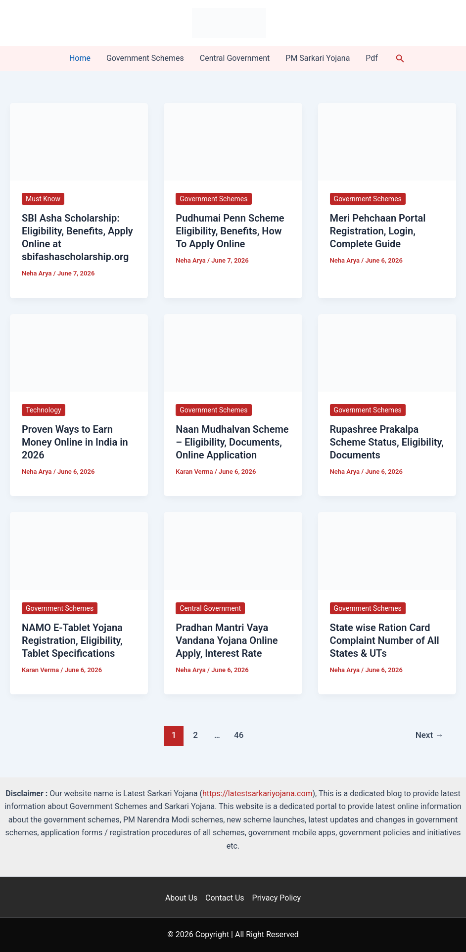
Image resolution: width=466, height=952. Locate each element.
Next (430, 735)
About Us (181, 898)
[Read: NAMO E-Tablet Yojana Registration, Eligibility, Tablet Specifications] (79, 550)
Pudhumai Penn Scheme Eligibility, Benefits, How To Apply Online (230, 231)
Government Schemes (145, 58)
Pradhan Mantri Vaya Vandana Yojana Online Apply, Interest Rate (227, 640)
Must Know (43, 199)
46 (238, 735)
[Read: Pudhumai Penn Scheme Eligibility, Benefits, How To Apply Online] (233, 141)
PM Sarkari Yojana (317, 58)
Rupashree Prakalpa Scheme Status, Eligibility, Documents (387, 442)
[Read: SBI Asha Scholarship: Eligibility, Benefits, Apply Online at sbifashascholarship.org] (79, 141)
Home (80, 58)
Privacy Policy (276, 898)
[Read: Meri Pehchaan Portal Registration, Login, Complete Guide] (387, 141)
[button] (400, 58)
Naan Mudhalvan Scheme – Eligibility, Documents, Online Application (232, 442)
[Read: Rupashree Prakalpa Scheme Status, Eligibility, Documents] (387, 352)
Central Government (235, 58)
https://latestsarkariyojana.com (257, 793)
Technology (43, 410)
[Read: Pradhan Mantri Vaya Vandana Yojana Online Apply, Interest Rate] (233, 550)
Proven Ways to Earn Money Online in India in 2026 (75, 442)
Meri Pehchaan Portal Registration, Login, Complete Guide (378, 231)
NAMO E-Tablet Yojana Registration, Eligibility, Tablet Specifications (72, 640)
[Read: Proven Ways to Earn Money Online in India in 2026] (79, 352)
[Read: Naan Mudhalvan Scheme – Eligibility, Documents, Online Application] (233, 352)
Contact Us (224, 898)
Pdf (372, 58)
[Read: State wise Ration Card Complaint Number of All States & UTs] (387, 550)
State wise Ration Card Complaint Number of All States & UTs (384, 640)
